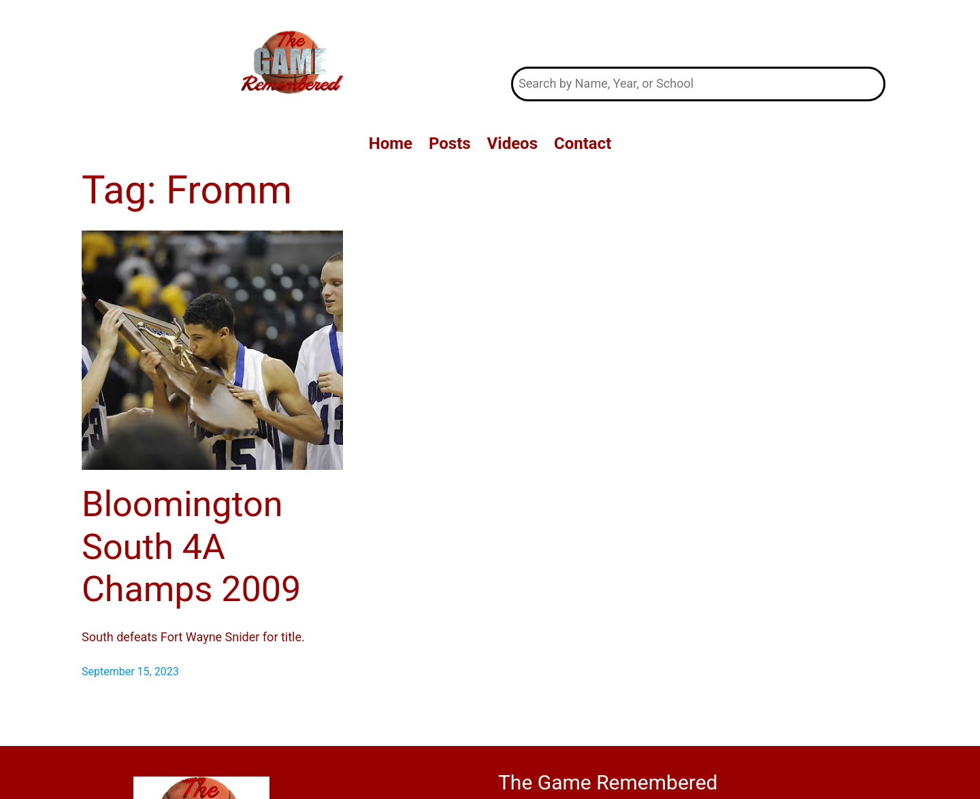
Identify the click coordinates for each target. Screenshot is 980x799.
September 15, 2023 (130, 671)
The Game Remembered (698, 33)
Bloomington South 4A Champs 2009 (191, 546)
